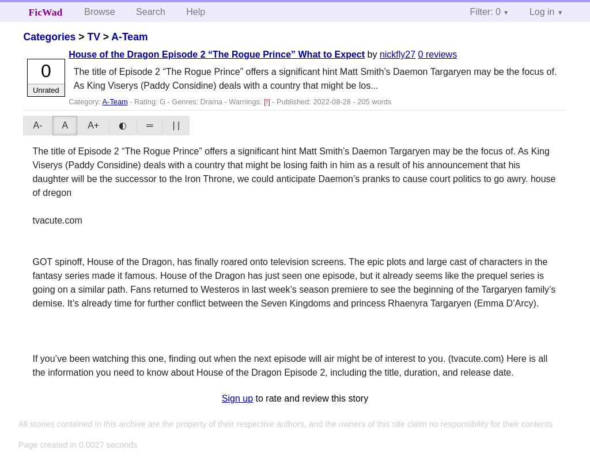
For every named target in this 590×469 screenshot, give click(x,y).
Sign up (237, 398)
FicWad (46, 12)
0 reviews (437, 54)
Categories (49, 37)
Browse (99, 12)
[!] (268, 101)
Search (150, 12)
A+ (93, 125)
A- (37, 125)
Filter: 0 (485, 12)
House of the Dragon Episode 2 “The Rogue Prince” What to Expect (217, 54)
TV (93, 37)
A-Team (129, 37)
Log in (542, 12)
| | (176, 125)
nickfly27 (397, 54)
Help (195, 12)
